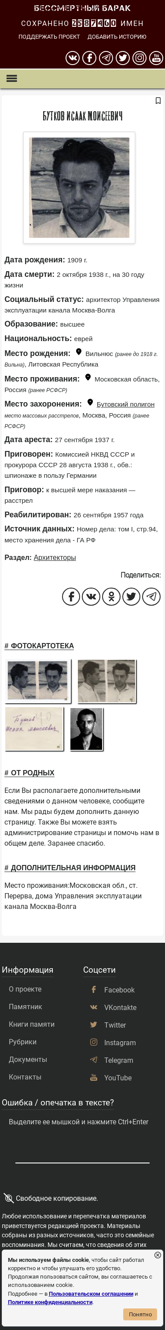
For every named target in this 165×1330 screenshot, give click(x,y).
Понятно (140, 1314)
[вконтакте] (73, 58)
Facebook (119, 990)
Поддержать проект (49, 36)
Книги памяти (32, 1024)
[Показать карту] (78, 353)
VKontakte (120, 1007)
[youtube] (156, 58)
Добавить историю (117, 36)
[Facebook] (89, 58)
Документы (28, 1059)
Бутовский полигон (126, 404)
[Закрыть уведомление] (158, 1255)
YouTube (118, 1078)
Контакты (25, 1077)
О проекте (25, 989)
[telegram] (106, 58)
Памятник (25, 1007)
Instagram (120, 1043)
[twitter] (123, 58)
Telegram (118, 1060)
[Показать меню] (11, 78)
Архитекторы (55, 557)
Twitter (115, 1025)
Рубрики (23, 1042)
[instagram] (139, 58)
